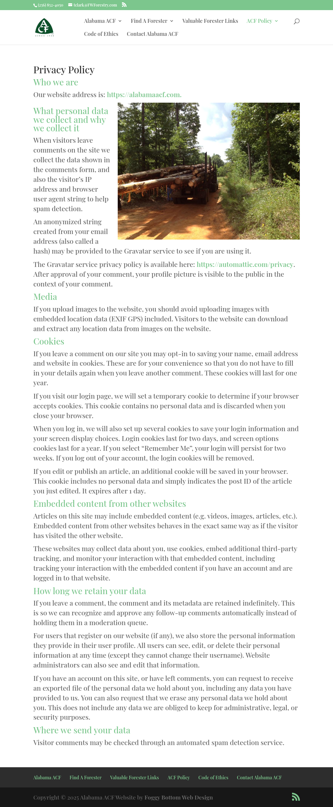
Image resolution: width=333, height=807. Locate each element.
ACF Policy (260, 21)
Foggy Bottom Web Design (178, 797)
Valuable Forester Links (210, 21)
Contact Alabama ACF (152, 34)
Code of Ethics (101, 34)
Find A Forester (149, 21)
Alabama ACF (100, 21)
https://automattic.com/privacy (245, 264)
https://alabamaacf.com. (144, 94)
